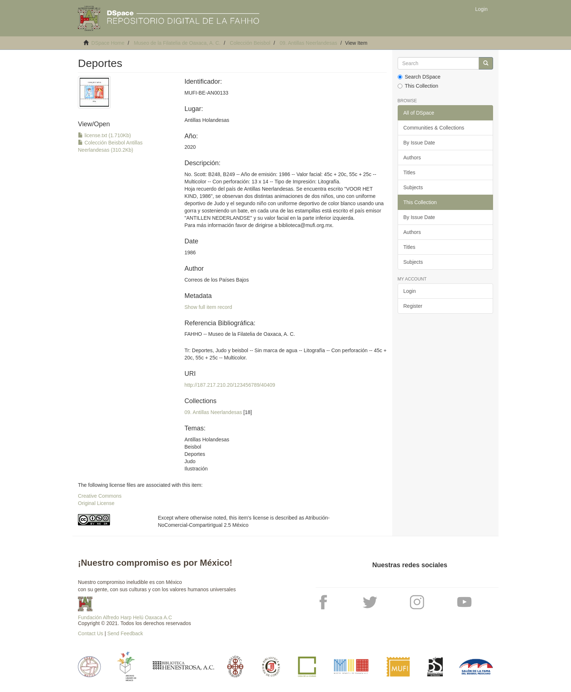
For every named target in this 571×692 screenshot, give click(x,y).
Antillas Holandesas (206, 120)
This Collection (418, 86)
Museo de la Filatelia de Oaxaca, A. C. (177, 43)
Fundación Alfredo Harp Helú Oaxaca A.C (125, 617)
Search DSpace (419, 77)
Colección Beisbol (250, 43)
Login (409, 291)
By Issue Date (419, 143)
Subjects (413, 187)
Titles (409, 172)
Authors (412, 157)
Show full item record (208, 307)
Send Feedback (125, 633)
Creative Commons (100, 496)
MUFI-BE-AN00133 (206, 93)
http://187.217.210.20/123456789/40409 (229, 385)
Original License (96, 503)
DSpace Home (108, 43)
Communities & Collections (433, 128)
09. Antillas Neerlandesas (308, 43)
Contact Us (90, 633)
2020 (190, 147)
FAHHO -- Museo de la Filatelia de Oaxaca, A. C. (239, 334)
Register (412, 306)
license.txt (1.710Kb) (104, 135)
